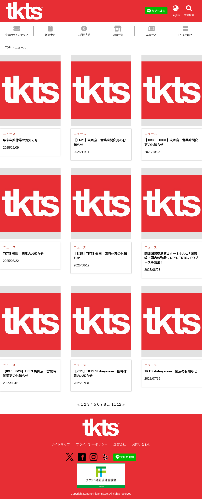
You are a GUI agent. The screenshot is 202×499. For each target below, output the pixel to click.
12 (119, 404)
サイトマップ (60, 444)
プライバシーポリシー (92, 444)
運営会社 (119, 444)
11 (113, 404)
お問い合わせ (141, 444)
